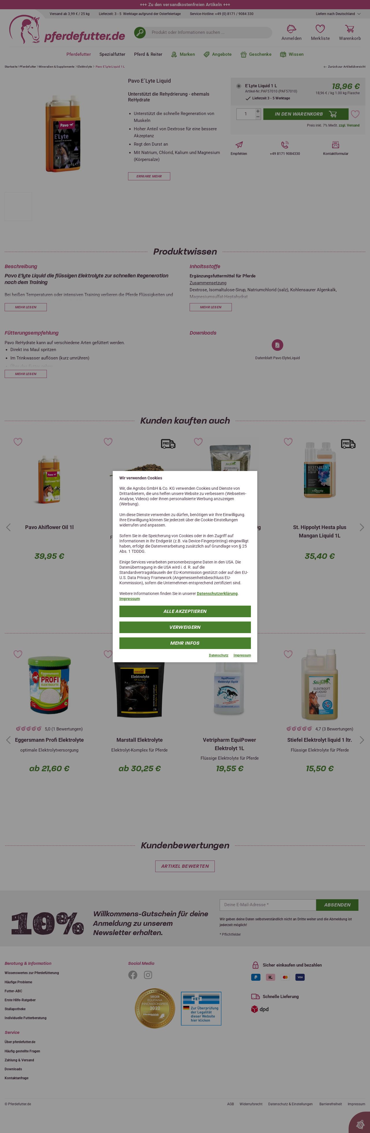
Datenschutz (218, 655)
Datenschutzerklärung (217, 593)
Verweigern (185, 627)
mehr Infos (185, 643)
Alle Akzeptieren (185, 611)
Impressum (129, 598)
